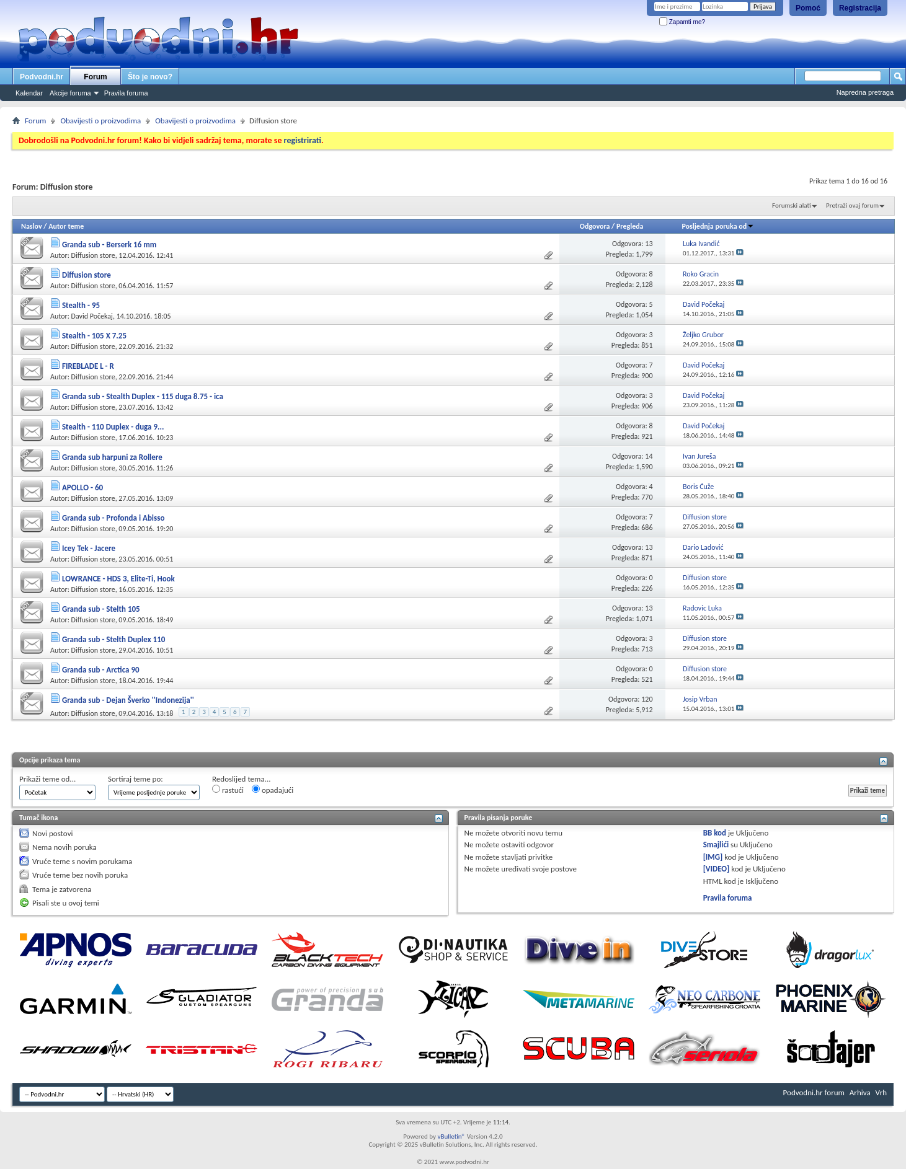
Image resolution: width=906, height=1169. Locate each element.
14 (648, 456)
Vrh (881, 1092)
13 (648, 243)
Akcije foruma (70, 93)
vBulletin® (451, 1136)
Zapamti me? (682, 22)
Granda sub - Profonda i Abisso (113, 518)
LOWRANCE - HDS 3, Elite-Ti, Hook (118, 578)
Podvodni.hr (41, 77)
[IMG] (713, 857)
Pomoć (808, 8)
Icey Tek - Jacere (88, 548)
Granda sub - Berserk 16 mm (109, 244)
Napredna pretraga (865, 92)
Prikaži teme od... (47, 778)
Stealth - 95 (81, 305)
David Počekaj (92, 316)
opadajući (272, 790)
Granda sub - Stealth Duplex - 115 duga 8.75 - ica (142, 396)
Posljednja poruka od (718, 226)
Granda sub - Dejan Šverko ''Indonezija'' (128, 700)
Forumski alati (791, 205)
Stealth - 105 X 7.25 (94, 335)
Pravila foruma (126, 93)
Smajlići (716, 844)
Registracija (860, 8)
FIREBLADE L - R (88, 366)
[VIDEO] (716, 868)
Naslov (31, 226)
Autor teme (66, 226)
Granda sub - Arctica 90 (101, 669)
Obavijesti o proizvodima (100, 120)
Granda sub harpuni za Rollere (112, 457)
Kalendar (29, 93)
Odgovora (595, 226)
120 (646, 699)
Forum (95, 77)
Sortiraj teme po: (135, 778)
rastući (228, 790)
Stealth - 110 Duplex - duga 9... (113, 426)
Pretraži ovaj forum (852, 205)
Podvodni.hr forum (814, 1092)
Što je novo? (150, 77)
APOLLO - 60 (82, 487)
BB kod (714, 832)
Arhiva (860, 1092)
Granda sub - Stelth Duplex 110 (113, 639)
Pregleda (630, 226)
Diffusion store (93, 255)
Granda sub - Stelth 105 (101, 609)
